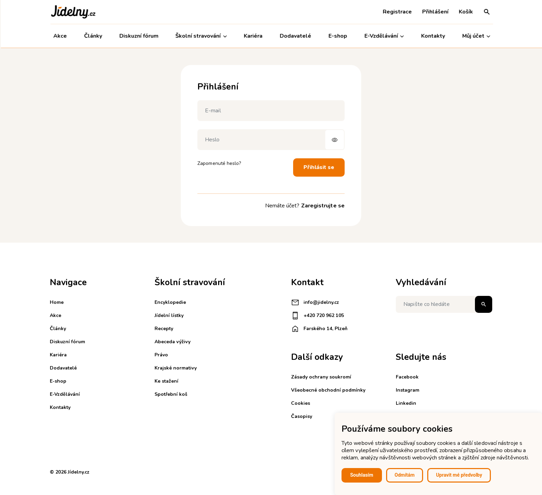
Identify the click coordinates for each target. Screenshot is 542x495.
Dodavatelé (294, 36)
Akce (59, 36)
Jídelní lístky (169, 315)
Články (92, 36)
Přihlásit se (318, 167)
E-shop (337, 36)
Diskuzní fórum (138, 36)
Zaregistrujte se (323, 205)
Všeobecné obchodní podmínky (328, 390)
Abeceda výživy (172, 341)
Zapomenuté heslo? (219, 163)
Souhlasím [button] (361, 475)
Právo (161, 355)
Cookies (300, 403)
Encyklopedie (170, 302)
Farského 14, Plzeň (319, 329)
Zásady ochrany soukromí (321, 377)
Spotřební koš (171, 394)
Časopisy (301, 416)
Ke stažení (166, 381)
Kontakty (432, 36)
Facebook (407, 377)
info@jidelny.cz (315, 302)
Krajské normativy (176, 368)
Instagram (407, 390)
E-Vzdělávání (383, 36)
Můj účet (475, 36)
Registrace (396, 12)
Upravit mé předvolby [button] (459, 475)
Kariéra (252, 36)
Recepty (164, 328)
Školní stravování (200, 36)
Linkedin (406, 403)
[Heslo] (271, 139)
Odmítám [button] (405, 475)
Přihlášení (434, 12)
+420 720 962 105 (317, 315)
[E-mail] (271, 110)
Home (57, 302)
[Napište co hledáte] (444, 304)
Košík (465, 12)
